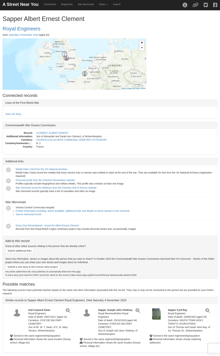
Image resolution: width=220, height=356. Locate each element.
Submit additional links (19, 250)
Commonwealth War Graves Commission (30, 125)
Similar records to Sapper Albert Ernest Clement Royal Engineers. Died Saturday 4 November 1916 (65, 300)
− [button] (142, 48)
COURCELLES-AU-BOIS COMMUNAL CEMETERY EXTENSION (71, 139)
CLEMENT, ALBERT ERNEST (52, 133)
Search (116, 4)
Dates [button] (103, 4)
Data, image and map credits (133, 88)
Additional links (14, 161)
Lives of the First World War (22, 102)
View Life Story (13, 114)
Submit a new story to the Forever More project (33, 266)
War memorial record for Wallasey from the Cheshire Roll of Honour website (56, 187)
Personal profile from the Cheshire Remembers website (45, 180)
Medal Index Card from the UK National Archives (41, 169)
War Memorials (86, 4)
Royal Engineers (21, 28)
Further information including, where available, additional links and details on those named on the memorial (72, 211)
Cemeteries (50, 4)
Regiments (67, 4)
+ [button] (142, 43)
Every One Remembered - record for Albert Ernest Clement (47, 225)
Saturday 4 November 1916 (23, 34)
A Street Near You (20, 4)
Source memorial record (28, 214)
